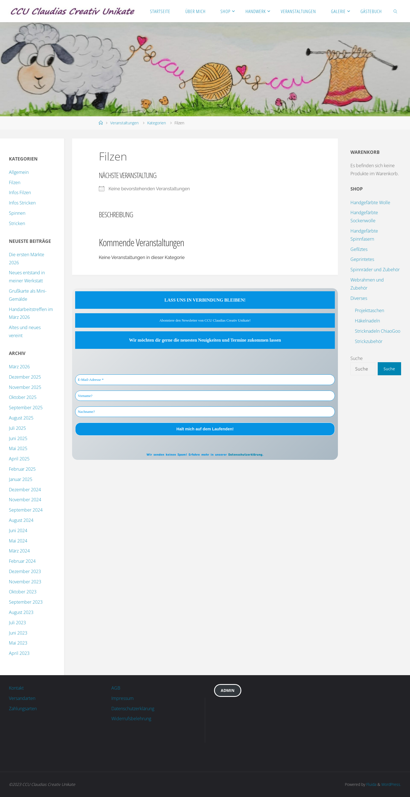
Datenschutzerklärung (245, 454)
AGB (115, 688)
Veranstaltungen (124, 122)
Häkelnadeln (367, 321)
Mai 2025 (18, 448)
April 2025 (19, 459)
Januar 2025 (20, 479)
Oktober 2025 (22, 397)
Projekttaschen (369, 310)
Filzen (14, 182)
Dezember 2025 (25, 377)
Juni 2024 (18, 530)
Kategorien (156, 122)
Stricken (17, 223)
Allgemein (19, 172)
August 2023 (21, 612)
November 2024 (25, 500)
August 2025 (21, 418)
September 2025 (26, 407)
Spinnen (17, 213)
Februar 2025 (22, 469)
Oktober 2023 (22, 592)
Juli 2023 (17, 623)
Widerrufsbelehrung (131, 718)
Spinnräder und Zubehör (375, 270)
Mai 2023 (18, 643)
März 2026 (19, 367)
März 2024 (19, 551)
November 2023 (25, 582)
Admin (227, 690)
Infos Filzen (20, 192)
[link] (395, 11)
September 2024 (26, 510)
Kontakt (16, 688)
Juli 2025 (17, 428)
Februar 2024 (22, 561)
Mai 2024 (18, 541)
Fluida (370, 784)
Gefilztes (358, 249)
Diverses (358, 298)
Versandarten (22, 698)
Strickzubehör (368, 341)
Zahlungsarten (23, 708)
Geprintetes (362, 259)
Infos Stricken (22, 203)
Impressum (122, 698)
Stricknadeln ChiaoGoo (377, 331)
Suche (356, 358)
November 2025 (25, 387)
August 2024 (21, 520)
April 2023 (19, 653)
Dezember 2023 (25, 571)
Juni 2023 (18, 633)
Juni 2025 (18, 438)
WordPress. (391, 784)
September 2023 (26, 602)
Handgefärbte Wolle (370, 202)
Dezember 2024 (25, 490)
